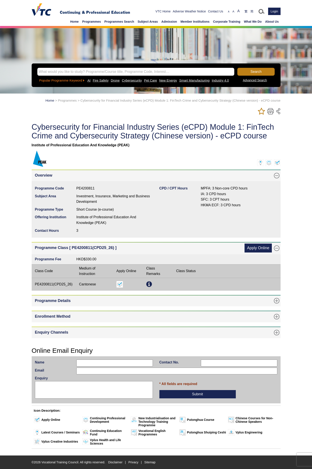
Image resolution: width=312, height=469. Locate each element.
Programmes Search (119, 21)
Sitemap (149, 462)
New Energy (168, 80)
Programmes (91, 21)
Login (274, 11)
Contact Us (215, 11)
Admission (169, 21)
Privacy (133, 462)
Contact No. (169, 362)
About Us (272, 21)
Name (40, 362)
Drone (115, 80)
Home (74, 21)
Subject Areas (148, 21)
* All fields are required (178, 384)
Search (256, 71)
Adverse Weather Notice (189, 11)
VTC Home (163, 11)
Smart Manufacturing (194, 80)
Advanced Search (255, 80)
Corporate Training (226, 21)
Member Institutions (195, 21)
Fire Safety (101, 80)
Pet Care (150, 80)
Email (39, 370)
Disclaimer (115, 462)
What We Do (253, 21)
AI (88, 80)
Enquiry (41, 378)
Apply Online (258, 248)
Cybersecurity (132, 80)
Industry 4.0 (220, 80)
